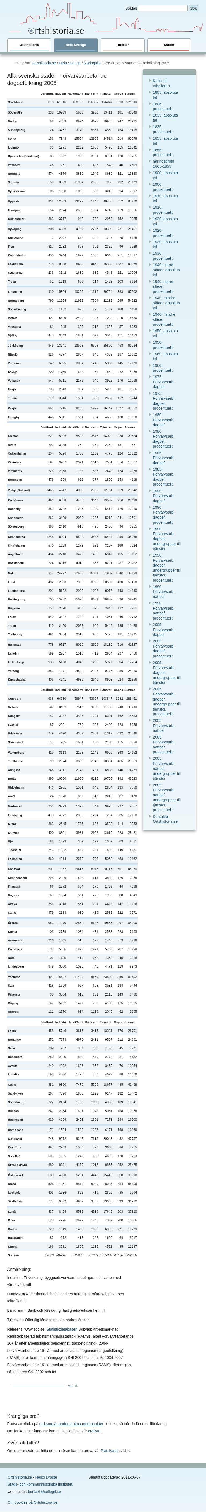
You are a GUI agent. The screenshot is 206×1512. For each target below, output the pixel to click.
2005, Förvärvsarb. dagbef (163, 630)
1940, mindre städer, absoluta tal (166, 303)
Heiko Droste (46, 1477)
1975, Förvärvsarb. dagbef (163, 382)
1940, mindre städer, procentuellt (164, 319)
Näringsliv (92, 63)
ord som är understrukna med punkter (71, 1424)
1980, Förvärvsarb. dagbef (163, 420)
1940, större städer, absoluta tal (166, 270)
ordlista (94, 1431)
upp (70, 1385)
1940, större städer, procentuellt (163, 286)
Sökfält (131, 8)
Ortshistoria (29, 47)
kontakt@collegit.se (44, 1491)
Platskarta (109, 1450)
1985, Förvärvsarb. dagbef (163, 458)
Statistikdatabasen (61, 1329)
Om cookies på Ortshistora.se (32, 1502)
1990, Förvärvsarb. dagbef (163, 496)
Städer (169, 47)
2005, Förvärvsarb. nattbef (163, 725)
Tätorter (122, 47)
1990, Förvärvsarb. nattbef (163, 592)
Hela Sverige (75, 47)
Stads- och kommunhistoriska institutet (40, 1484)
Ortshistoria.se (20, 1477)
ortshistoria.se (44, 63)
